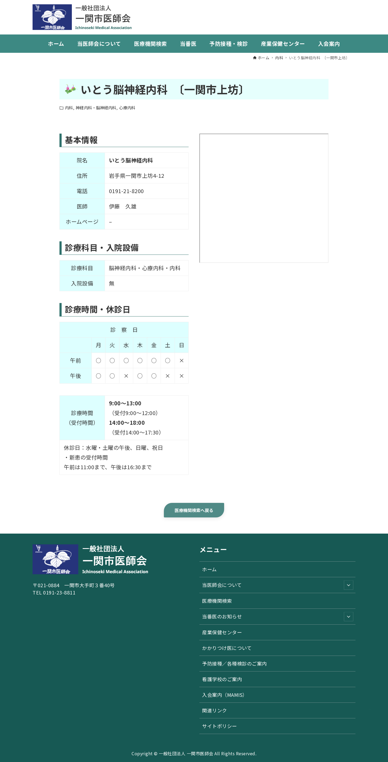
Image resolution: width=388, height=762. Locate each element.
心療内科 (127, 107)
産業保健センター (222, 632)
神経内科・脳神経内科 (96, 107)
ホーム (209, 569)
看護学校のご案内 (222, 679)
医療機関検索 (217, 600)
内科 (69, 107)
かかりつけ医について (227, 647)
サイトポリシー (219, 725)
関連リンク (214, 710)
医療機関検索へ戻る (194, 510)
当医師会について (277, 585)
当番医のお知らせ (277, 616)
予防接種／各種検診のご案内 (234, 663)
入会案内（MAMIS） (225, 694)
